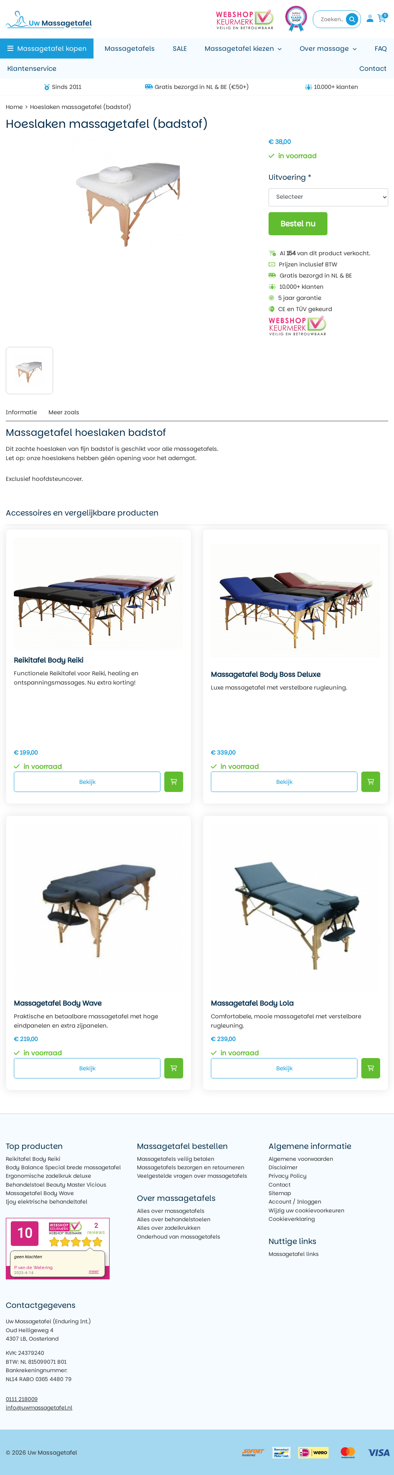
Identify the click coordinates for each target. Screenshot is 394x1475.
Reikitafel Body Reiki (33, 1159)
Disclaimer (283, 1167)
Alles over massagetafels (170, 1211)
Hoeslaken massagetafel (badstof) (80, 107)
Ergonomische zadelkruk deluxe (48, 1176)
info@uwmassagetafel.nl (39, 1407)
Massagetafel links (294, 1254)
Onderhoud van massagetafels (178, 1237)
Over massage (324, 48)
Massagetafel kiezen (239, 48)
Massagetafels (130, 48)
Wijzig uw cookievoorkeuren (306, 1210)
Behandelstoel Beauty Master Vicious (56, 1185)
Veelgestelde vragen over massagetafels (192, 1176)
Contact (373, 68)
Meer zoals (63, 412)
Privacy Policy (288, 1176)
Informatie (21, 412)
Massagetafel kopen (52, 48)
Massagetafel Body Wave (40, 1193)
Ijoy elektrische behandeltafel (46, 1201)
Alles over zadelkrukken (168, 1228)
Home (14, 107)
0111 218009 (22, 1399)
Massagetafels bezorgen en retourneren (190, 1167)
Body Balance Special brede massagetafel (63, 1167)
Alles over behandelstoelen (173, 1219)
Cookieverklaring (292, 1219)
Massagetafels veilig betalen (175, 1159)
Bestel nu (298, 223)
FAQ (381, 48)
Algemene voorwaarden (301, 1159)
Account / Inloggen (295, 1201)
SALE (180, 48)
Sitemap (280, 1193)
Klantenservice (32, 68)
